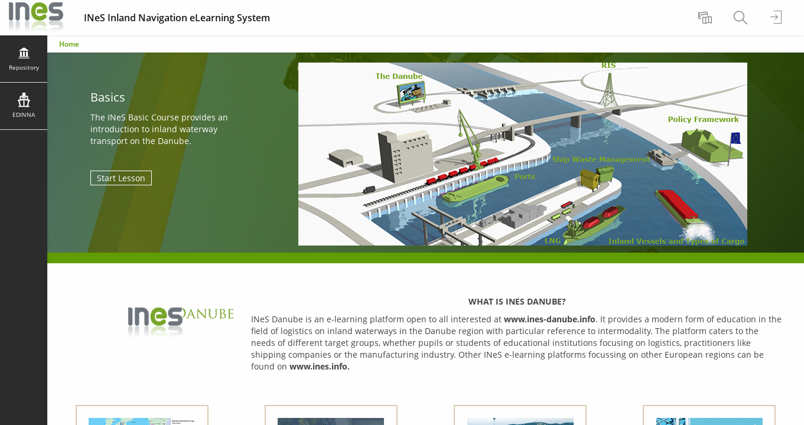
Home (69, 44)
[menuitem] (706, 17)
